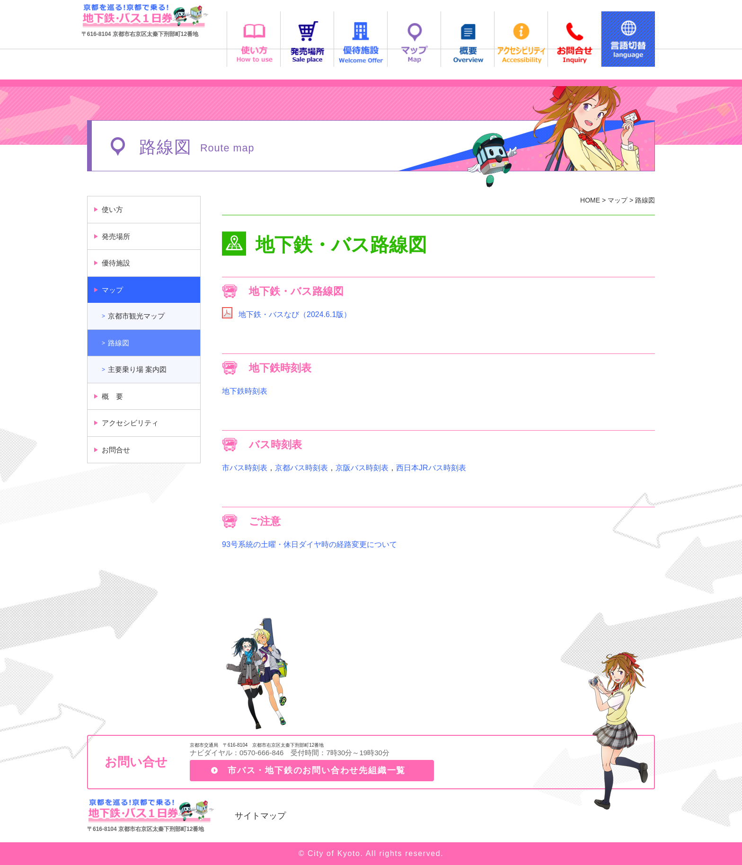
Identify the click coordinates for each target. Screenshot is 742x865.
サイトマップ (260, 816)
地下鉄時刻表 (244, 391)
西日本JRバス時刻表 (431, 468)
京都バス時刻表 (301, 468)
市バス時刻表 (244, 468)
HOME (590, 200)
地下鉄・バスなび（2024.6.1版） (294, 314)
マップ (617, 200)
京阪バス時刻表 (362, 468)
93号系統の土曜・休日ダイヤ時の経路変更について (309, 544)
